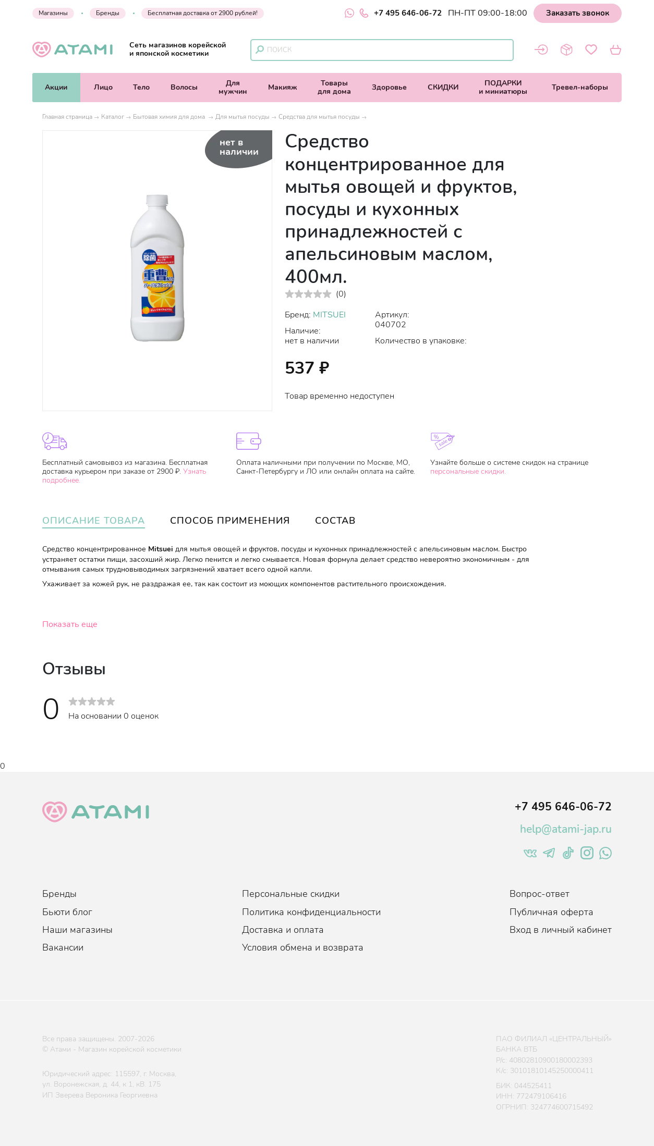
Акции (56, 87)
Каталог (112, 117)
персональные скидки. (468, 471)
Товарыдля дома (334, 87)
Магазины (53, 13)
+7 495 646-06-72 (400, 13)
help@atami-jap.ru (566, 829)
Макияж (282, 87)
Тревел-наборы (580, 87)
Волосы (184, 87)
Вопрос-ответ (540, 894)
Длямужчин (233, 87)
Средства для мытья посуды (319, 117)
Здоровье (389, 87)
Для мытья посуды (242, 117)
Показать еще (70, 624)
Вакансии (62, 947)
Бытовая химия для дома (170, 117)
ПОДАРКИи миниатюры (503, 87)
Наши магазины (77, 929)
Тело (141, 87)
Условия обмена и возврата (303, 947)
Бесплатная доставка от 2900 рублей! (203, 13)
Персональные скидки (291, 894)
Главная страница (67, 117)
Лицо (103, 87)
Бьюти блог (67, 912)
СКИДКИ (443, 87)
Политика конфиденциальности (311, 912)
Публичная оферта (552, 912)
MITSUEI (329, 315)
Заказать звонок (577, 13)
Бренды (107, 13)
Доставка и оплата (283, 929)
